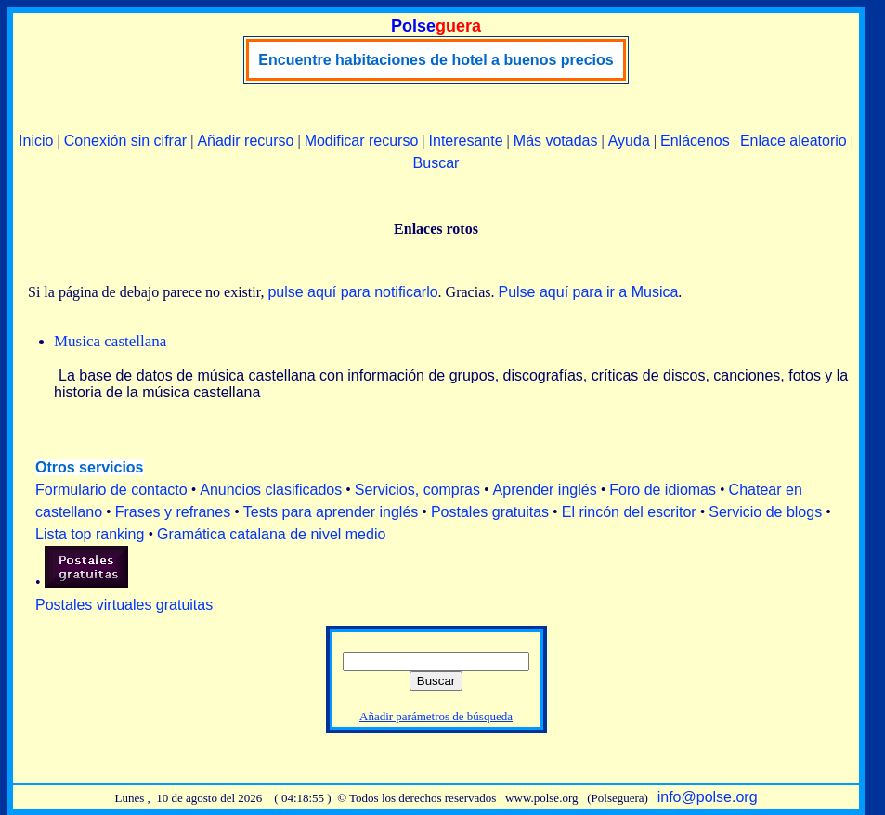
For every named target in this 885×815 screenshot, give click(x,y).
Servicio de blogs (765, 512)
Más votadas (556, 141)
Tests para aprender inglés (331, 512)
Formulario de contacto (111, 490)
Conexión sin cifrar (126, 141)
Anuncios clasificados (271, 490)
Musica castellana (110, 341)
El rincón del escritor (629, 512)
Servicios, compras (417, 490)
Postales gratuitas (490, 512)
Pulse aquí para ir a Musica (588, 292)
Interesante (466, 141)
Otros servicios (89, 467)
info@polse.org (707, 797)
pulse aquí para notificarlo (352, 292)
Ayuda (629, 141)
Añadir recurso (245, 141)
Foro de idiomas (662, 490)
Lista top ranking (89, 534)
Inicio (36, 141)
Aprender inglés (545, 490)
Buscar (436, 163)
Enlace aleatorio (793, 141)
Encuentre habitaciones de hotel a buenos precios (435, 60)
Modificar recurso (362, 141)
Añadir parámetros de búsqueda (436, 716)
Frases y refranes (172, 512)
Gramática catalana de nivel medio (271, 534)
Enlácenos (695, 141)
